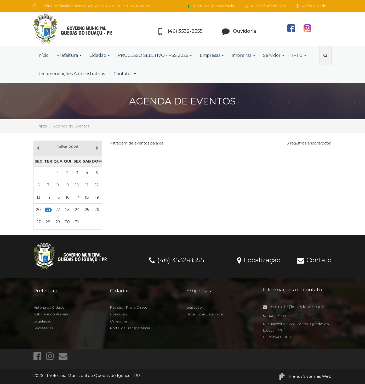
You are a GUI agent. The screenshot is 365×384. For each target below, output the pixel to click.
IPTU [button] (299, 55)
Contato (314, 259)
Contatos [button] (124, 73)
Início (43, 55)
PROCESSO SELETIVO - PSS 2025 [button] (155, 55)
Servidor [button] (273, 55)
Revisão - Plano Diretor (129, 307)
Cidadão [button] (99, 55)
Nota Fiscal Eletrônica (204, 314)
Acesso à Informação (265, 6)
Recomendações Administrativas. (71, 73)
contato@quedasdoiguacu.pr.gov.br (306, 306)
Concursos (119, 314)
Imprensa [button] (243, 55)
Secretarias (43, 328)
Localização (259, 259)
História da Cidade (49, 307)
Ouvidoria (118, 321)
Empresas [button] (212, 55)
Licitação (194, 307)
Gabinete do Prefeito (51, 314)
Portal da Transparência (210, 6)
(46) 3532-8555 (176, 259)
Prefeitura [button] (69, 55)
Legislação (42, 321)
